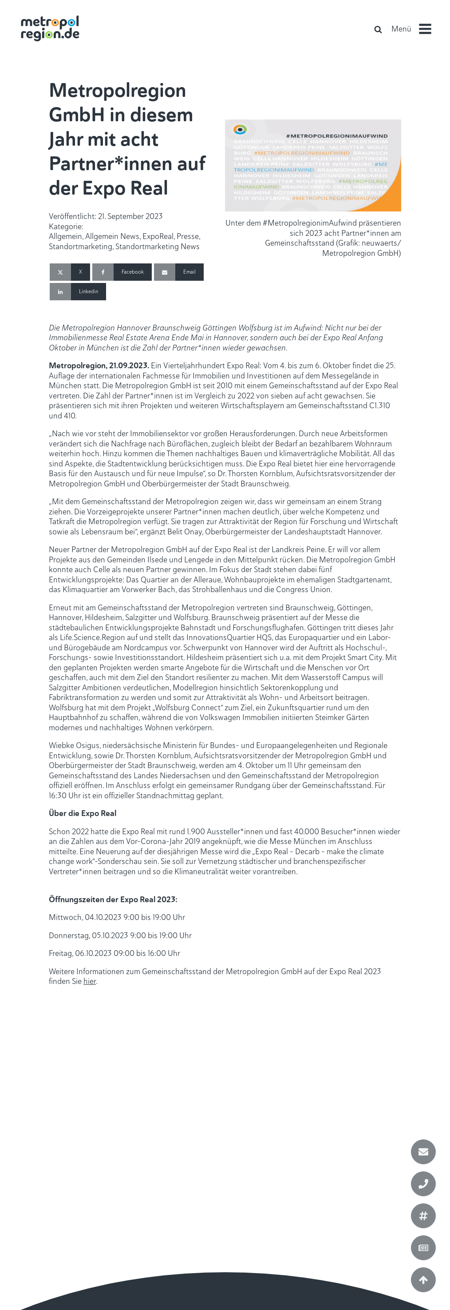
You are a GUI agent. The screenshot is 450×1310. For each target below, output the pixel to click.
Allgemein (65, 236)
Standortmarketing (80, 246)
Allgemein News (112, 236)
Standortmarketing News (157, 246)
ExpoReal (158, 236)
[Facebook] (122, 272)
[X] (70, 272)
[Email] (179, 272)
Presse (188, 236)
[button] (415, 29)
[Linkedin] (78, 291)
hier (89, 981)
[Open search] (378, 29)
